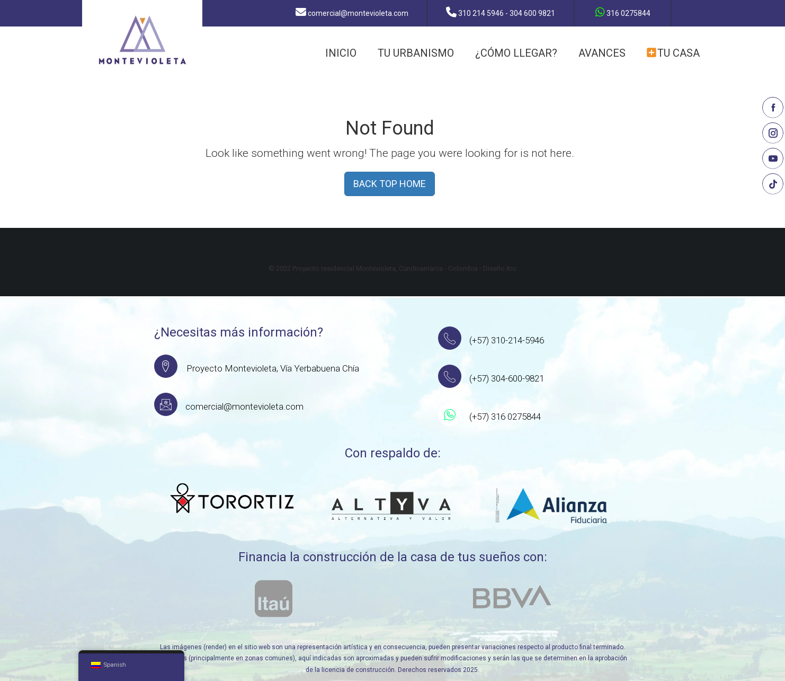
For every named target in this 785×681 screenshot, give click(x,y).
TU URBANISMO (416, 53)
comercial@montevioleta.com (356, 12)
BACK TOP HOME (389, 183)
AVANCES (602, 53)
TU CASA (673, 53)
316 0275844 (624, 12)
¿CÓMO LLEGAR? (516, 53)
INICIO (340, 53)
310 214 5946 (504, 12)
